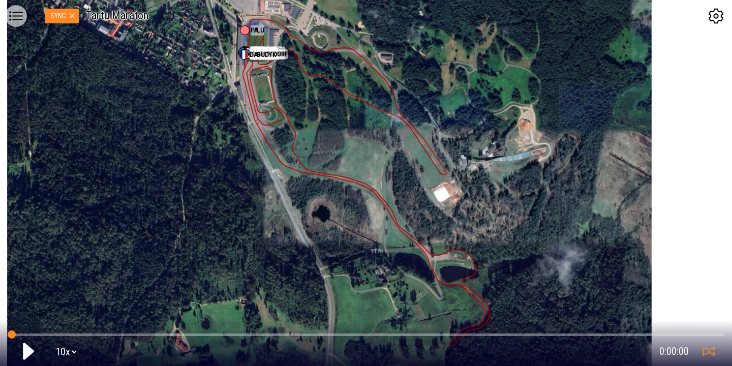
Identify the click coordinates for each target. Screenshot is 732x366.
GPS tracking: (366, 332)
